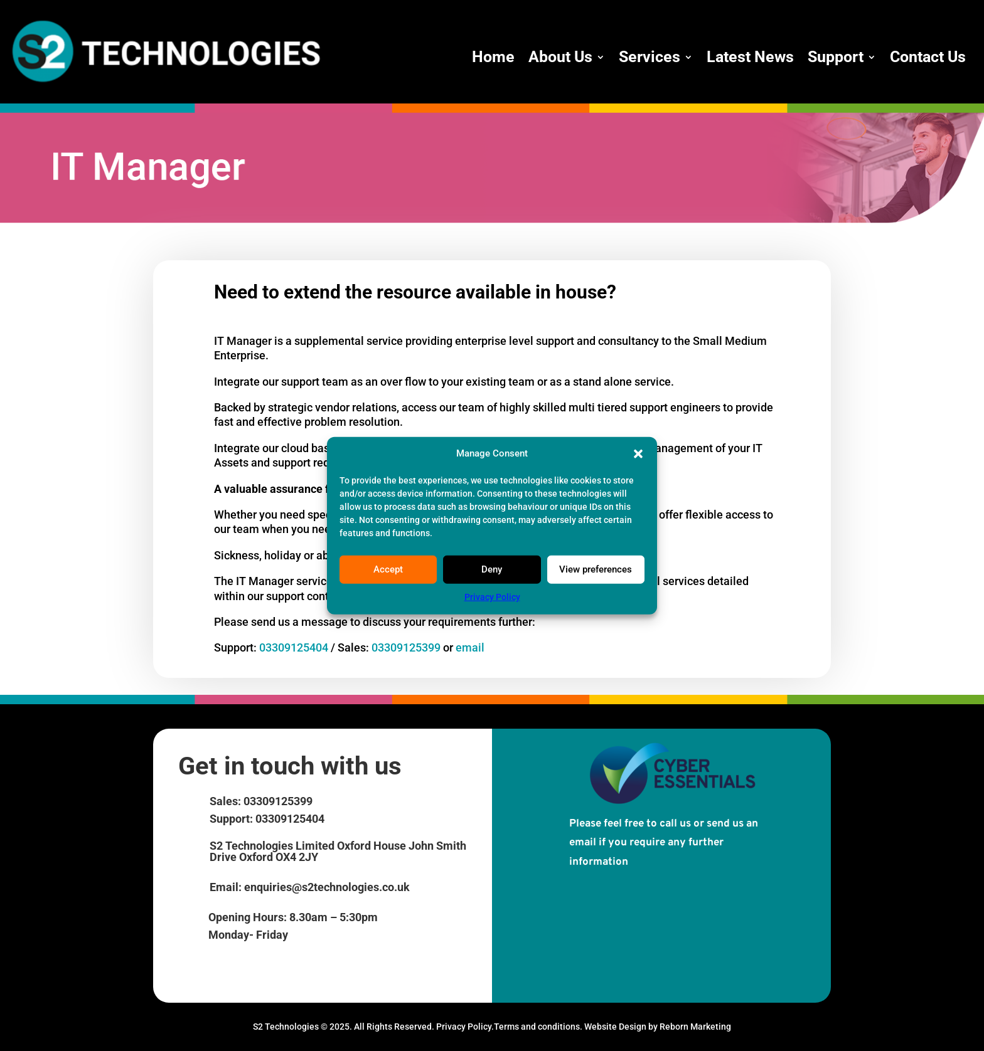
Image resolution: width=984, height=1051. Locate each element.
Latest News (750, 57)
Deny (491, 569)
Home (493, 57)
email (470, 647)
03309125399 (406, 647)
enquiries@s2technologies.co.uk (327, 887)
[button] (638, 454)
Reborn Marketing (695, 1027)
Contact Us (928, 57)
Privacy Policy (492, 597)
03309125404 (295, 647)
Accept (388, 569)
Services (649, 57)
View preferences (595, 569)
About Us (560, 57)
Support (836, 57)
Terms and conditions (537, 1027)
